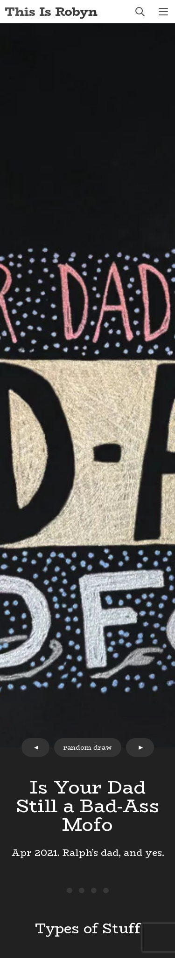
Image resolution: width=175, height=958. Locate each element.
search (140, 11)
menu (163, 11)
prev (35, 747)
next (140, 747)
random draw (87, 747)
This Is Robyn (51, 11)
